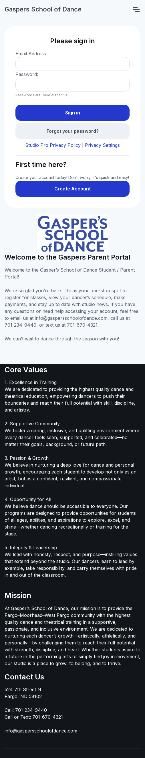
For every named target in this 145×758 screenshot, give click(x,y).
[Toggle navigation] (136, 9)
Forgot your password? (73, 131)
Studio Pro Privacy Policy (53, 145)
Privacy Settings (102, 145)
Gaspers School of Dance (43, 9)
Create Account (72, 189)
